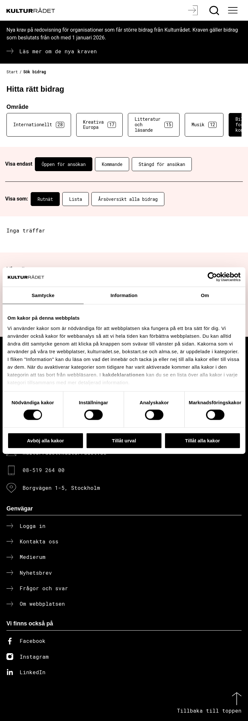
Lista (75, 199)
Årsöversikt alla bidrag (128, 199)
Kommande (112, 164)
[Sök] (214, 10)
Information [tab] (124, 295)
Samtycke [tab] (43, 295)
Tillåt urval (124, 440)
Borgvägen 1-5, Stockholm (61, 487)
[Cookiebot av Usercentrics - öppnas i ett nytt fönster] (212, 277)
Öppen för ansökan (64, 164)
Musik (204, 124)
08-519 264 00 (44, 470)
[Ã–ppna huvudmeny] (233, 10)
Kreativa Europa (99, 124)
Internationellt (38, 124)
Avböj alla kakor (45, 440)
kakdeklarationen (123, 374)
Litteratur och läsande (154, 124)
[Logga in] (193, 10)
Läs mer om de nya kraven (58, 51)
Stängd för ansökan (162, 164)
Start (12, 71)
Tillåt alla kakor (202, 440)
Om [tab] (205, 295)
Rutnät (45, 199)
